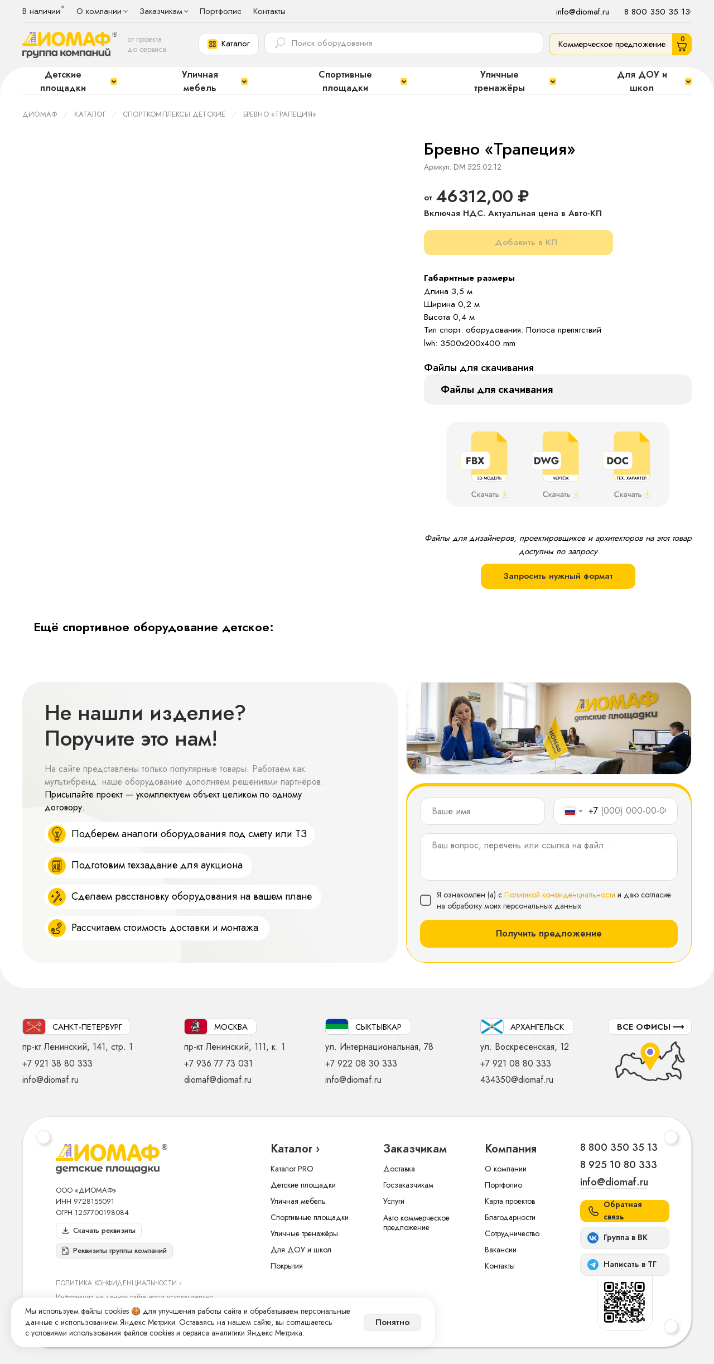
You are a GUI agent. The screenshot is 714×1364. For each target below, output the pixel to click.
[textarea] (549, 857)
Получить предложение (549, 933)
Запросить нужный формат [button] (558, 576)
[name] (482, 811)
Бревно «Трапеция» (279, 114)
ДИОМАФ (39, 114)
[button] (229, 44)
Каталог (89, 114)
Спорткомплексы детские (174, 114)
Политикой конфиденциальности (559, 894)
